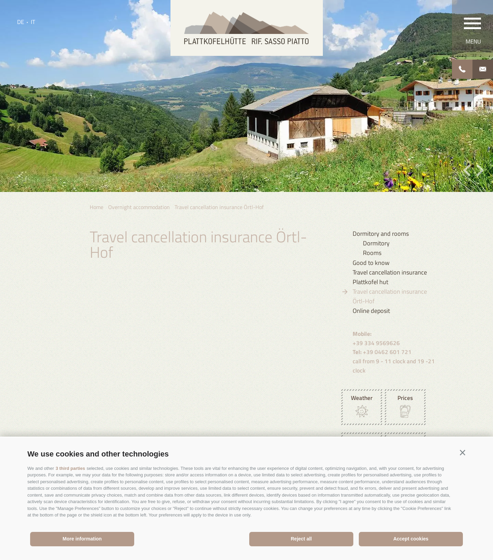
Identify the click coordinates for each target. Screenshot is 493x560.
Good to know (371, 262)
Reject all (301, 538)
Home (96, 207)
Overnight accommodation (139, 207)
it (33, 21)
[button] (462, 453)
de (20, 21)
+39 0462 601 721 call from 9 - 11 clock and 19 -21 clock (394, 361)
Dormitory (376, 243)
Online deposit (371, 310)
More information (82, 538)
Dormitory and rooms (381, 233)
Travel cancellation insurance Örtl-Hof (219, 207)
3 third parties (70, 468)
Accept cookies (411, 538)
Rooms (372, 252)
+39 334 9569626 (376, 338)
